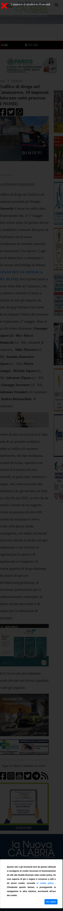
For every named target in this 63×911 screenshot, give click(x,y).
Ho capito (51, 901)
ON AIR (31, 45)
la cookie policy (46, 883)
